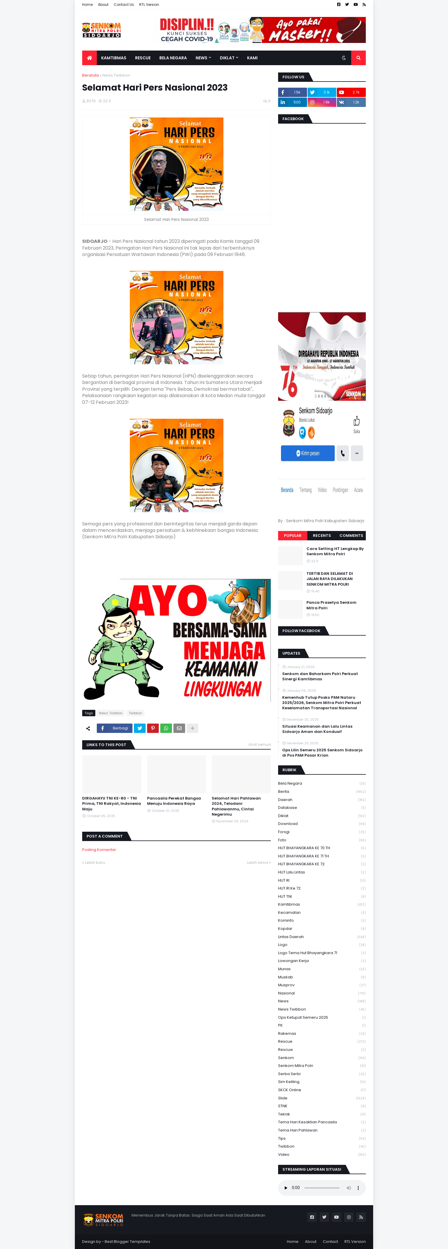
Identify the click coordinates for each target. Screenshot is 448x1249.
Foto (322, 840)
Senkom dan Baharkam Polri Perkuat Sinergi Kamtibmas (320, 676)
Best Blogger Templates (127, 1241)
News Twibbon (116, 75)
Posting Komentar (99, 849)
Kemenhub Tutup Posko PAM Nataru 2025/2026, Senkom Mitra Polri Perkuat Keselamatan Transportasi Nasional (321, 703)
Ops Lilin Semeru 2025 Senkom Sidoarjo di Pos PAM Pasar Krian (322, 753)
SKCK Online (322, 1090)
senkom (322, 1058)
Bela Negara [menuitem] (173, 58)
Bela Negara (322, 784)
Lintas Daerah (322, 937)
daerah (322, 800)
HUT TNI (322, 897)
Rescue (322, 1042)
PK (322, 1026)
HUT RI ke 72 (322, 888)
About (103, 4)
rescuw (322, 1050)
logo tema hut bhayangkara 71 (322, 953)
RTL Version (149, 4)
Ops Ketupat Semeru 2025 (322, 1018)
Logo (322, 945)
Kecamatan (322, 913)
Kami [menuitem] (252, 58)
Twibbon (135, 713)
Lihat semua (260, 744)
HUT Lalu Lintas (322, 872)
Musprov (322, 985)
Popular (292, 535)
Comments (351, 535)
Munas (322, 969)
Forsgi (322, 832)
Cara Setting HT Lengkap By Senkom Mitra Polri (335, 551)
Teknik (322, 1114)
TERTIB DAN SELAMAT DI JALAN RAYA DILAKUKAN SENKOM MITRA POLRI (329, 579)
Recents (322, 535)
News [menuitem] (201, 58)
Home (87, 4)
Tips (322, 1139)
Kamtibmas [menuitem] (113, 58)
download (322, 824)
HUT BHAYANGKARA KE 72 (322, 864)
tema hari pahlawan (322, 1130)
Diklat (322, 816)
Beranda (90, 75)
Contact (330, 1241)
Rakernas (322, 1034)
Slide (322, 1098)
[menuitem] (89, 58)
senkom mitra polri (322, 1066)
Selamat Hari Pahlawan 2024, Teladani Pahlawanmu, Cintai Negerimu (236, 806)
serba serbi (322, 1074)
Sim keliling (322, 1082)
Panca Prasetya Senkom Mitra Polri (331, 605)
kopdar (322, 929)
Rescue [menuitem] (143, 58)
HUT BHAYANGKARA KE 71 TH (322, 856)
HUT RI (322, 881)
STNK (322, 1106)
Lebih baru (95, 862)
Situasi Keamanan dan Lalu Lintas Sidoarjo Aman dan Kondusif (317, 729)
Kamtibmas (322, 905)
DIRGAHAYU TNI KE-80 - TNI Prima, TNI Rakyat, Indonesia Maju (111, 804)
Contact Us (124, 4)
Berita (322, 792)
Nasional (322, 993)
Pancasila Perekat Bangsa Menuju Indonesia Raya (174, 801)
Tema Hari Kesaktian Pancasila (322, 1122)
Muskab (322, 977)
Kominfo (322, 921)
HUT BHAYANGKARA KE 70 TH (322, 848)
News (322, 1001)
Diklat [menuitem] (227, 58)
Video (322, 1155)
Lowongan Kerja (322, 961)
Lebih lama (257, 862)
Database (322, 808)
